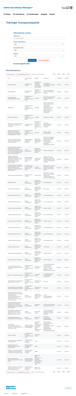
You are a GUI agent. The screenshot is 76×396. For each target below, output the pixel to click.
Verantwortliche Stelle (18, 47)
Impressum (6, 393)
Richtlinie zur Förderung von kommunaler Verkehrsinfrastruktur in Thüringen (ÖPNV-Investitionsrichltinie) (15, 368)
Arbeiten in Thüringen (12, 335)
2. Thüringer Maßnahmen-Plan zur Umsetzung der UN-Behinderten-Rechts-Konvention (15, 267)
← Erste (53, 74)
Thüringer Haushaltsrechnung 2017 (14, 201)
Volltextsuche (17, 35)
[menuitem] (7, 14)
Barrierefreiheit (24, 393)
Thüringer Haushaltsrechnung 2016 (14, 214)
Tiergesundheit (10, 107)
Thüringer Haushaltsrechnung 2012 (14, 227)
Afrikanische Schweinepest (13, 117)
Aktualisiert (67, 78)
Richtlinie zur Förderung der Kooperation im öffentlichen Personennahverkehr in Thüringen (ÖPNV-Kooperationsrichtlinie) (15, 351)
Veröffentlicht (59, 78)
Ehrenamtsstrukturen (12, 91)
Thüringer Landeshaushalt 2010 (14, 246)
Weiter (63, 74)
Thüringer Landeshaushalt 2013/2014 (15, 221)
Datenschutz (14, 393)
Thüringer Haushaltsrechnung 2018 (14, 195)
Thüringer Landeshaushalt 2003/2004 (15, 259)
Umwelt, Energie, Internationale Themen (15, 175)
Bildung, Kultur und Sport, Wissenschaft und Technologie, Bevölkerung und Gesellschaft (15, 125)
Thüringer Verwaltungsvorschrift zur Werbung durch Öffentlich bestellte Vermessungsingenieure (14, 141)
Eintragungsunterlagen (12, 84)
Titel (9, 78)
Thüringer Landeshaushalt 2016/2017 (15, 208)
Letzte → (69, 74)
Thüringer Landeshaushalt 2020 (14, 188)
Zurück (58, 74)
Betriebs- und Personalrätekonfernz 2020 (15, 275)
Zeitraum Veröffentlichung (19, 41)
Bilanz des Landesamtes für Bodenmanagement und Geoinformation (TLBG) (15, 360)
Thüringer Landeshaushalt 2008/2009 (15, 253)
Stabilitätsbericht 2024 (12, 182)
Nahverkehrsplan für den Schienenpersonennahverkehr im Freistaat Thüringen (14, 346)
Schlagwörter (46, 78)
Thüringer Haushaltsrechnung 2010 (14, 240)
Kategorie (16, 53)
